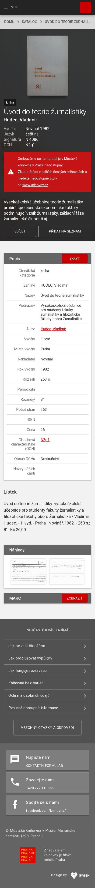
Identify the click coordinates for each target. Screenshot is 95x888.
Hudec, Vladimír (20, 120)
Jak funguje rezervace (27, 670)
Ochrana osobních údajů (28, 695)
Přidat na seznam (65, 231)
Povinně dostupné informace (33, 708)
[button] (47, 66)
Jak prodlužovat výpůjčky (30, 658)
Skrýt (75, 258)
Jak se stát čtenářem (26, 646)
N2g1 (45, 440)
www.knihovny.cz (35, 185)
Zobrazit (75, 598)
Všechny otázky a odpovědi (47, 728)
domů (9, 22)
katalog (29, 22)
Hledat (83, 5)
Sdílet (19, 231)
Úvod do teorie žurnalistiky (68, 22)
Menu (12, 7)
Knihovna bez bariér (25, 683)
